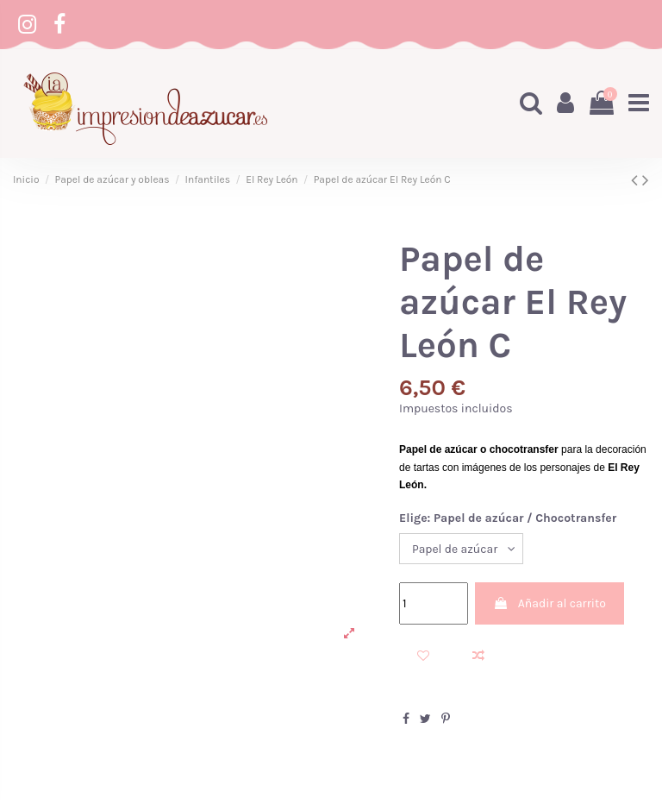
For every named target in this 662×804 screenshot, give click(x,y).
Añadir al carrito (549, 603)
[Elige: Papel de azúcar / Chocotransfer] (461, 549)
